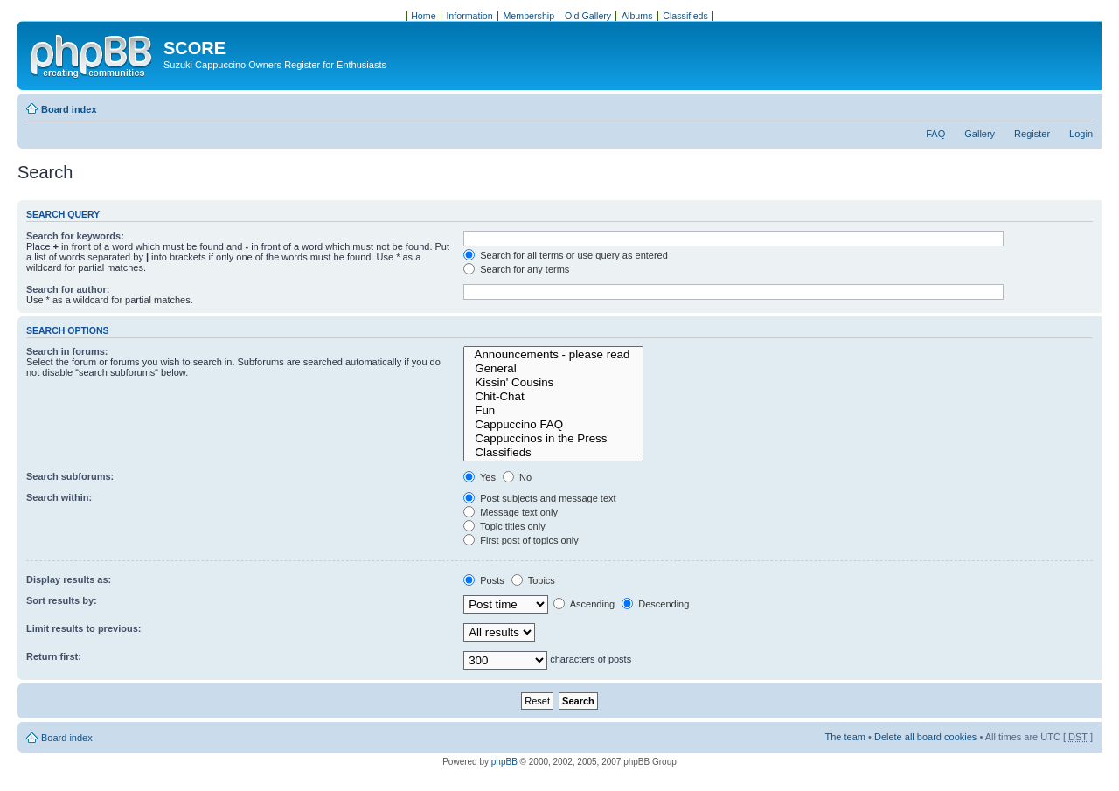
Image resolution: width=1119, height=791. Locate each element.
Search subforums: (70, 476)
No (517, 477)
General (553, 369)
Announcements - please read (553, 355)
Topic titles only (504, 526)
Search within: (59, 497)
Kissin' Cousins (553, 383)
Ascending (584, 604)
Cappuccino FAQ (553, 425)
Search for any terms (516, 269)
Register (1032, 133)
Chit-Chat (553, 397)
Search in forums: (67, 351)
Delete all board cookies (925, 737)
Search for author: (67, 289)
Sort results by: (61, 600)
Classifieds (553, 453)
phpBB (504, 762)
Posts (483, 580)
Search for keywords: (75, 236)
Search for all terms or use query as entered (565, 255)
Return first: (53, 656)
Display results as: (68, 579)
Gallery (979, 133)
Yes (479, 477)
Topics (533, 580)
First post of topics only (521, 540)
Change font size (1080, 106)
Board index (69, 109)
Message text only (510, 512)
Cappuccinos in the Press (553, 439)
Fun (553, 411)
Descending (655, 604)
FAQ (935, 133)
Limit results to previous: (83, 628)
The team (845, 737)
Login (1081, 133)
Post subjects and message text (539, 498)
